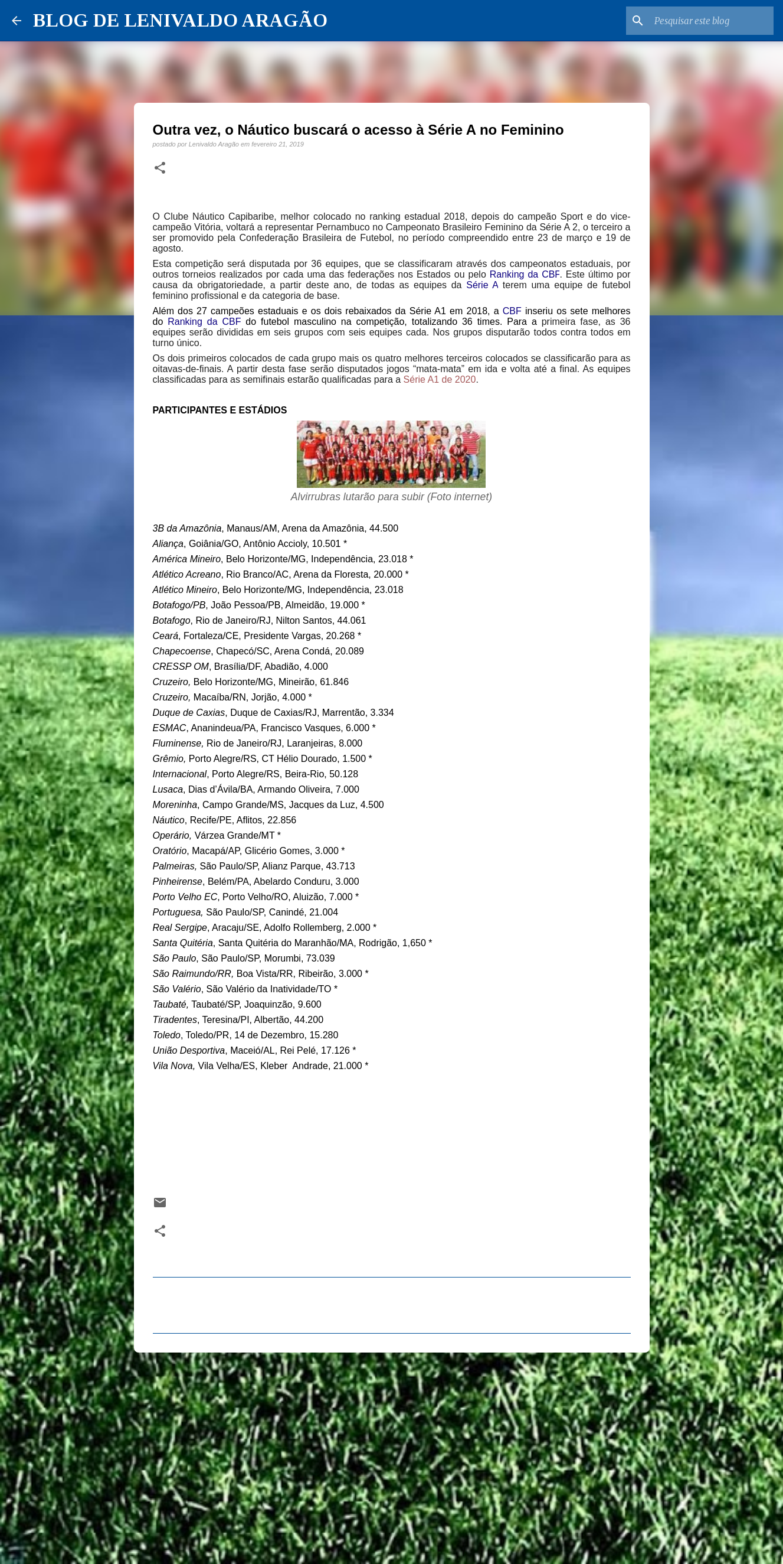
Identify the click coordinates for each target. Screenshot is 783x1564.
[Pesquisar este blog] (712, 20)
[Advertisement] (391, 1453)
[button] (160, 168)
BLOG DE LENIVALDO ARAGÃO (180, 20)
